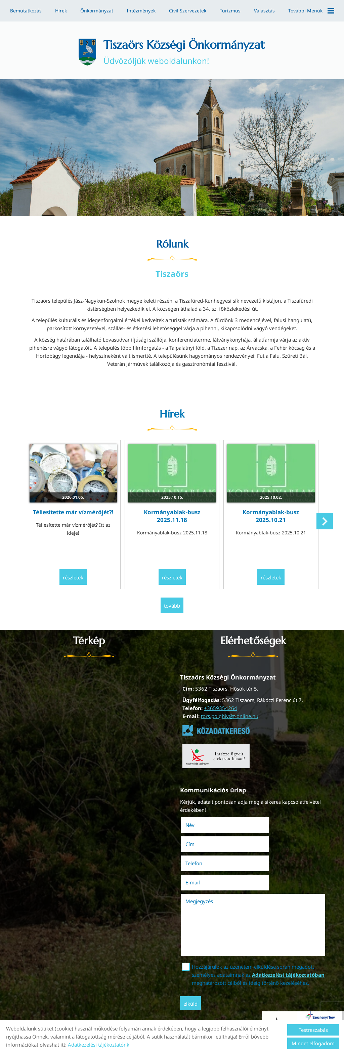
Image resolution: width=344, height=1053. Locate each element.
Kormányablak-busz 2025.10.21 (268, 516)
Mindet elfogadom (313, 1043)
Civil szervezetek (187, 10)
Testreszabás (313, 1029)
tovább (172, 605)
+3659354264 (220, 707)
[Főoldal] (81, 53)
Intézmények (141, 10)
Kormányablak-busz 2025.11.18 (172, 516)
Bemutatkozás (26, 10)
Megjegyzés (201, 860)
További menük (311, 10)
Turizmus (230, 10)
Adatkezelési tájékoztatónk (98, 1044)
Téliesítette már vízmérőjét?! (76, 512)
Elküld (192, 971)
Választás (264, 10)
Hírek (61, 10)
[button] (323, 524)
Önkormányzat (96, 10)
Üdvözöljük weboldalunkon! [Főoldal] (184, 53)
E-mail (275, 842)
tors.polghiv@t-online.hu (229, 715)
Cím (262, 823)
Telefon (205, 842)
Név (201, 823)
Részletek (76, 577)
